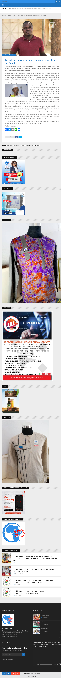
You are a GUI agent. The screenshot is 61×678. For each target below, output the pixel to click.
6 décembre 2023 (19, 573)
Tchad (23, 145)
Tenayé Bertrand (29, 145)
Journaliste (9, 145)
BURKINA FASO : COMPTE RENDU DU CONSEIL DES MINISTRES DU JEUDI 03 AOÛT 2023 (33, 581)
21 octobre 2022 (9, 54)
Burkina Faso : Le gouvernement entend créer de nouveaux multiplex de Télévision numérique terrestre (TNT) (35, 558)
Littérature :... (44, 622)
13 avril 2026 (46, 617)
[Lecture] (35, 664)
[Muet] (57, 664)
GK (35, 676)
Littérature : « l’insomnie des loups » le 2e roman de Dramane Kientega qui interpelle (29, 8)
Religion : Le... (45, 615)
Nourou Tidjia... (45, 628)
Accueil (4, 15)
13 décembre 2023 (19, 562)
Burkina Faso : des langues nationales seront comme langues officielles (34, 570)
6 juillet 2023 (18, 595)
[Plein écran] (60, 664)
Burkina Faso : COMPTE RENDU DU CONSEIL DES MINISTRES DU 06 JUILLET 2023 (32, 592)
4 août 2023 (17, 584)
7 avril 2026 (45, 624)
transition (37, 145)
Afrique (9, 15)
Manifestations (17, 145)
